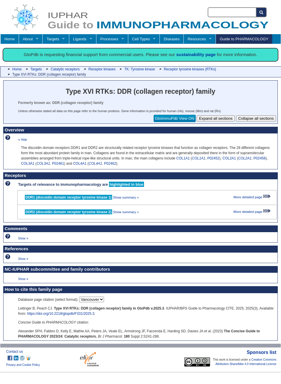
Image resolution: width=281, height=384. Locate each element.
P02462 (110, 163)
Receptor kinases (102, 69)
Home (9, 39)
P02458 (260, 158)
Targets (52, 39)
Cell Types (141, 39)
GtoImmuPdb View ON (175, 118)
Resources (197, 39)
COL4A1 (79, 163)
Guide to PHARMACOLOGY (244, 39)
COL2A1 (229, 158)
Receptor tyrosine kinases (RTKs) (190, 69)
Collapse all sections (256, 118)
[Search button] (261, 12)
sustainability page (196, 54)
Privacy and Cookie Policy (23, 364)
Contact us (14, 352)
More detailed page (251, 197)
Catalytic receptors (65, 69)
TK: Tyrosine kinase (139, 69)
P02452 (213, 158)
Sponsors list (261, 352)
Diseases (172, 39)
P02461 (58, 163)
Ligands (79, 39)
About (28, 39)
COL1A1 (183, 158)
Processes (109, 39)
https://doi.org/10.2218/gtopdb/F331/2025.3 (60, 314)
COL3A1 (27, 163)
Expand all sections (216, 118)
